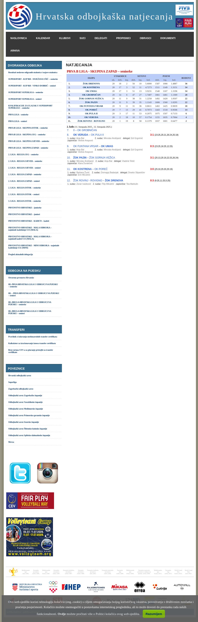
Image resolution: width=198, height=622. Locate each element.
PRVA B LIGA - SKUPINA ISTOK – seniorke (28, 128)
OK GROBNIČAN (91, 94)
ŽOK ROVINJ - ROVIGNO (91, 121)
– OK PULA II (88, 134)
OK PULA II (91, 113)
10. (69, 157)
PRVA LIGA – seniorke (18, 114)
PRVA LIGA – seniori (17, 121)
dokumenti (168, 38)
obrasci (145, 38)
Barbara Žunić (83, 172)
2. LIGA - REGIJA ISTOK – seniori (23, 194)
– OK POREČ (90, 169)
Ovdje (62, 614)
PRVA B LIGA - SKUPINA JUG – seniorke (27, 134)
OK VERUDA (91, 117)
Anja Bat (80, 138)
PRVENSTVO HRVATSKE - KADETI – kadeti (28, 221)
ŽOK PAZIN (91, 102)
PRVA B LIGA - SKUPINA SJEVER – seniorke (28, 141)
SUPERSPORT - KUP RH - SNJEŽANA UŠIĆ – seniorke (33, 79)
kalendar (43, 38)
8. (68, 134)
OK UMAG (91, 91)
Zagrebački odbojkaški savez (20, 389)
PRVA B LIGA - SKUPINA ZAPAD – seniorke (28, 148)
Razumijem (154, 614)
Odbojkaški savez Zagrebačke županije (25, 395)
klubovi (64, 38)
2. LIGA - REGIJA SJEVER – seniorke (25, 161)
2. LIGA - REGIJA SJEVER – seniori (24, 168)
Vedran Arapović (85, 140)
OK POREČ (91, 109)
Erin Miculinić (84, 175)
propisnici (123, 38)
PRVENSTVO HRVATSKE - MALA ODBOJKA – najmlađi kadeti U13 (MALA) (30, 237)
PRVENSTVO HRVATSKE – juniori (24, 214)
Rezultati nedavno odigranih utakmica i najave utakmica (32, 72)
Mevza (11, 442)
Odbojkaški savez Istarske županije (23, 422)
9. (68, 146)
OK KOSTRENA (91, 87)
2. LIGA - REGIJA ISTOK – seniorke (24, 188)
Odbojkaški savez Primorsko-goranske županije (29, 415)
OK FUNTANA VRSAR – (93, 146)
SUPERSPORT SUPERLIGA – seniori (25, 99)
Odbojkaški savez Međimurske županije (25, 409)
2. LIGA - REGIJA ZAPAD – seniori (24, 181)
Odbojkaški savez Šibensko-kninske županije (27, 429)
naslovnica (18, 38)
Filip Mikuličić (108, 184)
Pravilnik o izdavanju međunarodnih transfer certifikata (32, 337)
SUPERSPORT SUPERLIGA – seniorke (25, 92)
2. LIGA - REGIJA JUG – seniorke (23, 154)
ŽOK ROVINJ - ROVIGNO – (98, 180)
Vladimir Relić (128, 161)
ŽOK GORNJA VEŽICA (91, 98)
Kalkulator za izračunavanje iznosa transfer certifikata (32, 343)
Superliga (12, 382)
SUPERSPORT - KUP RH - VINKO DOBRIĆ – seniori (32, 86)
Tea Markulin (132, 184)
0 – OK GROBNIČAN (85, 130)
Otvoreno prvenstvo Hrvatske (21, 278)
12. (69, 180)
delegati (101, 38)
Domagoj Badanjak (110, 172)
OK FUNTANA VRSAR (91, 106)
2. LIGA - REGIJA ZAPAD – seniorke (24, 174)
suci (83, 38)
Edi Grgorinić (137, 138)
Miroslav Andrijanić (112, 138)
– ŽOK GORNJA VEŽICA (94, 157)
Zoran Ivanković (83, 184)
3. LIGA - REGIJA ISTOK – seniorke (24, 201)
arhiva (15, 50)
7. (68, 130)
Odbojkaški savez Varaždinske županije (25, 402)
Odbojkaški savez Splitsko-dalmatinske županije (29, 435)
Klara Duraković (85, 163)
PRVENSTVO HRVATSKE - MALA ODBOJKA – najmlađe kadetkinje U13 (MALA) (30, 228)
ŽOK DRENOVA (91, 83)
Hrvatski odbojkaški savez (19, 375)
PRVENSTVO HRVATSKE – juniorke (24, 208)
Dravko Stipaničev (136, 172)
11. (69, 169)
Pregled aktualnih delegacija (20, 254)
